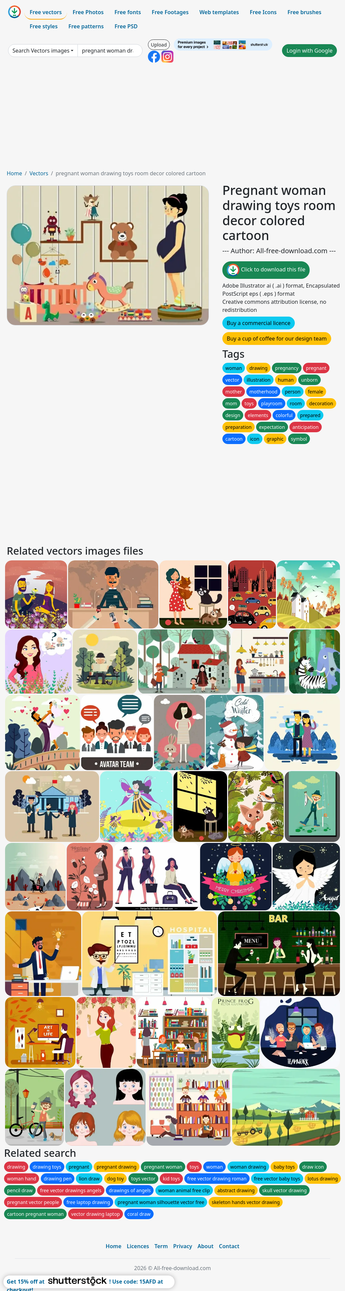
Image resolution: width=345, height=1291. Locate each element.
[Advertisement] (172, 118)
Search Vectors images (40, 50)
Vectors (38, 173)
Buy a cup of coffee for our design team (277, 338)
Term (161, 1246)
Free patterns (86, 26)
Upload (159, 44)
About (205, 1246)
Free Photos (87, 12)
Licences (138, 1246)
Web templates (219, 12)
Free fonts (128, 12)
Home (14, 173)
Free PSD (126, 26)
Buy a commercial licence (258, 323)
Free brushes (304, 12)
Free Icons (263, 12)
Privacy (182, 1246)
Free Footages (170, 12)
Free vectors (46, 12)
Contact (229, 1246)
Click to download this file (266, 270)
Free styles (44, 26)
